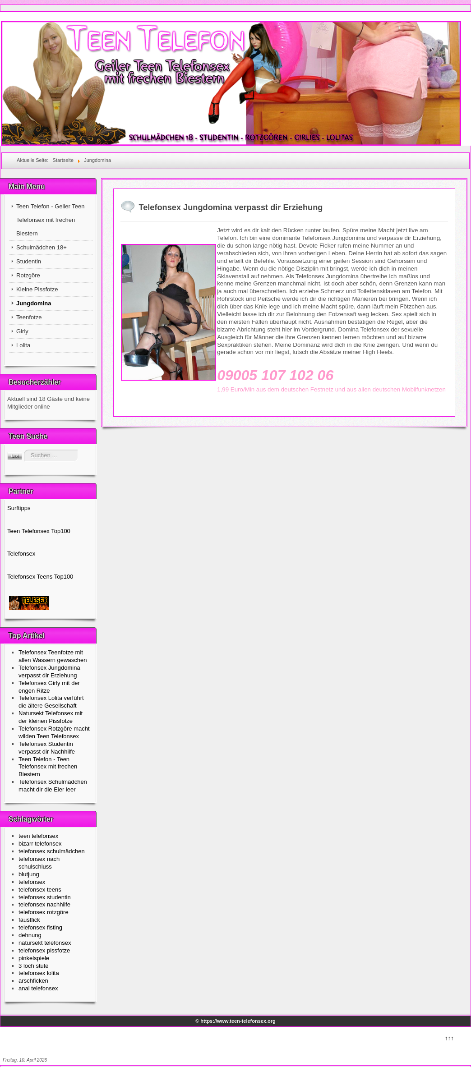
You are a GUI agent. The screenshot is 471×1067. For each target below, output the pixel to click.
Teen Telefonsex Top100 (38, 531)
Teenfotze (29, 317)
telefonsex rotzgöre (43, 912)
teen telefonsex (38, 835)
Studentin (28, 261)
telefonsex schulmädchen (51, 851)
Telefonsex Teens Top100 (40, 576)
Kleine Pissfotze (37, 289)
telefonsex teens (39, 889)
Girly (22, 331)
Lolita (23, 345)
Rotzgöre (28, 275)
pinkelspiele (33, 958)
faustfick (29, 919)
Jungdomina (33, 303)
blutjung (28, 874)
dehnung (30, 935)
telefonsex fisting (40, 927)
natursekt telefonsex (44, 942)
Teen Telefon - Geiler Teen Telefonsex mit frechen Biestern (50, 220)
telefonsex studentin (44, 897)
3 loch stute (33, 965)
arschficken (33, 980)
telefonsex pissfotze (44, 950)
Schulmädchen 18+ (41, 247)
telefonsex (31, 881)
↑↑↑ (448, 1037)
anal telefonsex (38, 988)
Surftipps (18, 508)
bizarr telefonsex (39, 843)
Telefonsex (21, 553)
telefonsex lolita (38, 973)
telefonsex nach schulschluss (39, 862)
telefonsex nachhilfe (44, 904)
